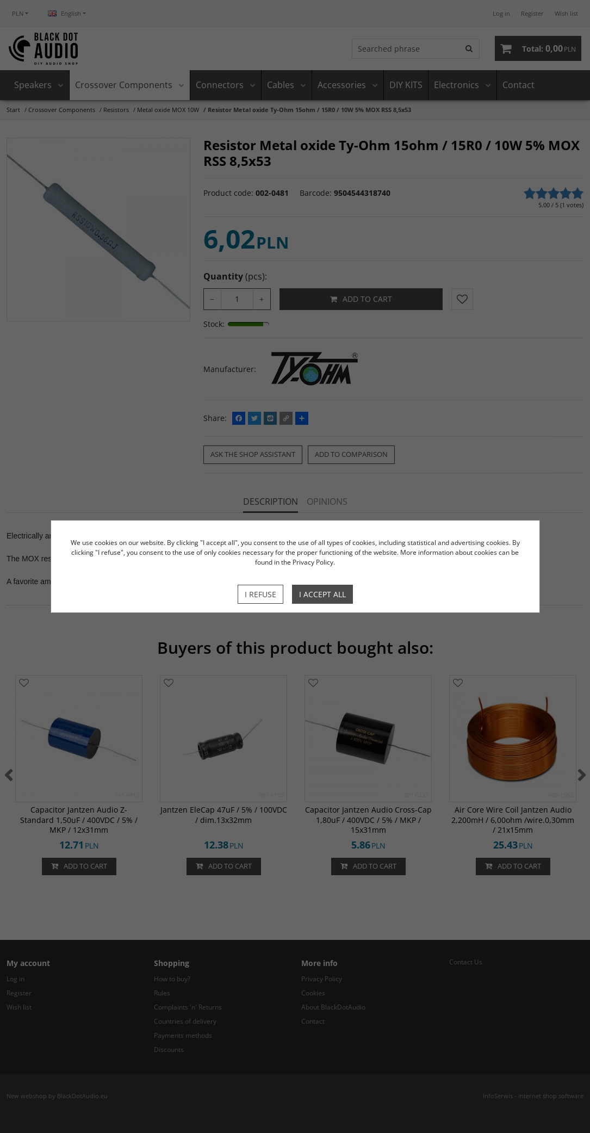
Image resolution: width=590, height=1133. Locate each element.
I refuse (260, 594)
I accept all (322, 594)
